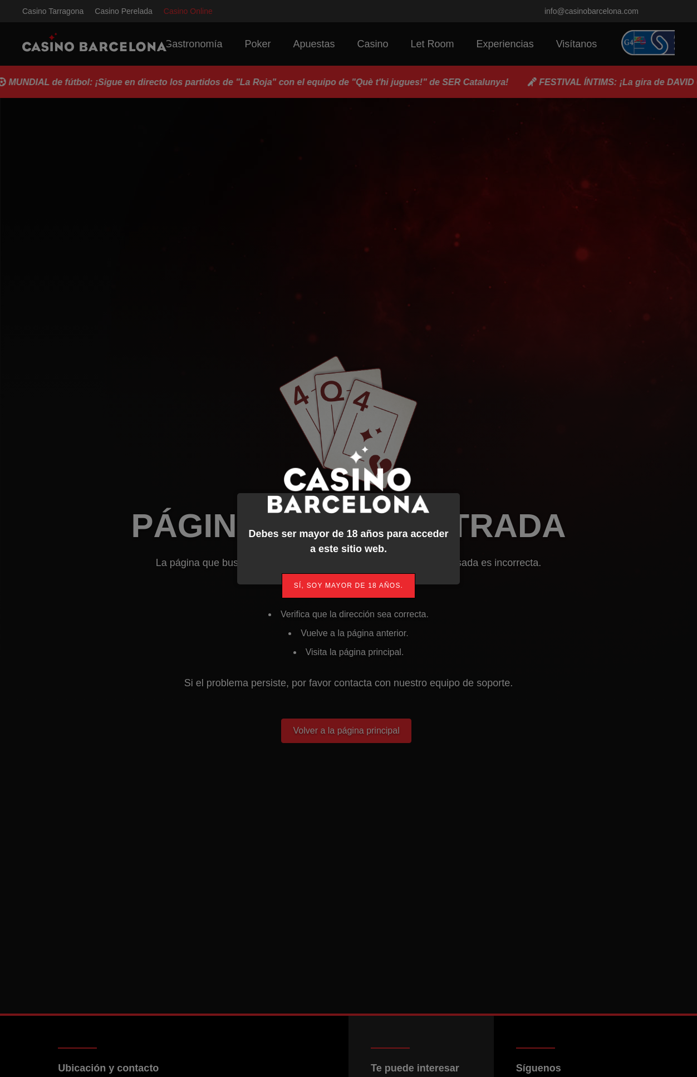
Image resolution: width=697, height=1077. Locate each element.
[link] (348, 585)
